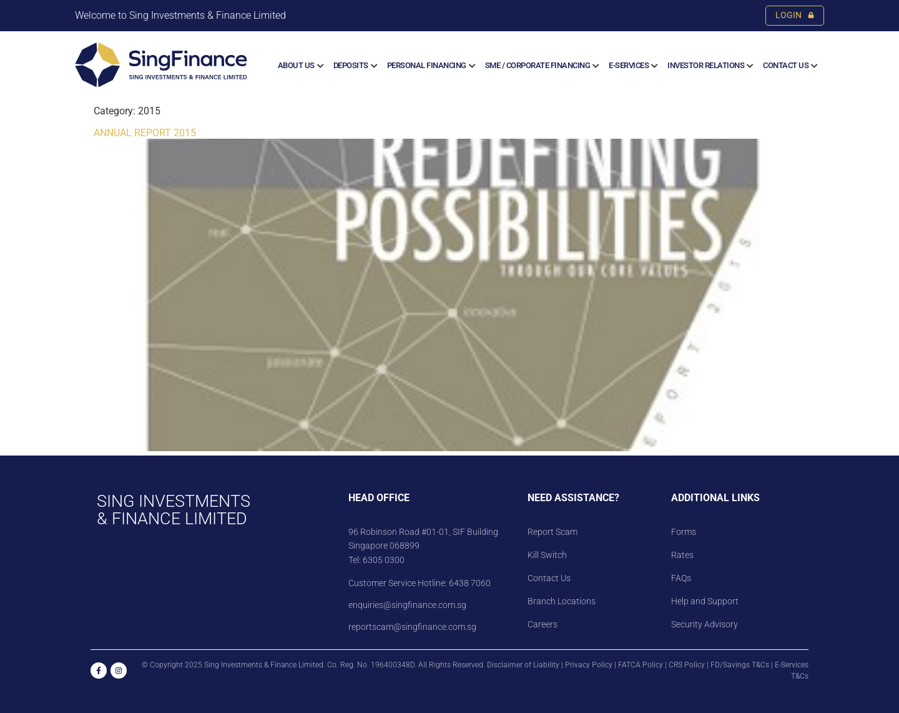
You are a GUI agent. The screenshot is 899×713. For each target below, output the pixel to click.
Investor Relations (705, 65)
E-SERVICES (629, 65)
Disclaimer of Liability (523, 665)
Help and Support (705, 601)
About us (296, 65)
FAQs (681, 578)
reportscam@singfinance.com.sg (412, 627)
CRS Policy (687, 665)
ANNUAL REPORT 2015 (145, 133)
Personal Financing (426, 65)
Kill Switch (547, 555)
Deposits (350, 65)
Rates (682, 555)
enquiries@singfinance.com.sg (407, 605)
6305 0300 (384, 560)
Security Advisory (704, 624)
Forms (683, 532)
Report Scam (552, 532)
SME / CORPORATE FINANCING (538, 65)
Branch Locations (562, 601)
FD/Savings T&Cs (739, 665)
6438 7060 (469, 583)
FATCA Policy (640, 665)
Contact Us (785, 65)
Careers (543, 624)
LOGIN (794, 15)
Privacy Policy (588, 665)
